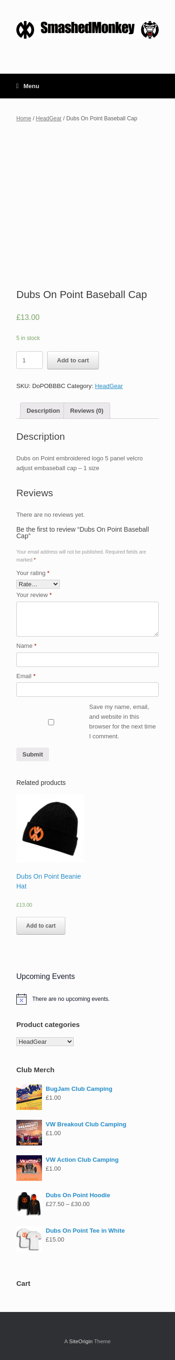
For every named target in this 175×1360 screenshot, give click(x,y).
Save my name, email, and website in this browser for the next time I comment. (122, 721)
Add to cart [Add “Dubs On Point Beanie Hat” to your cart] (41, 926)
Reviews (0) (87, 410)
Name (26, 645)
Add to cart (73, 360)
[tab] (43, 410)
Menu (27, 86)
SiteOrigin (81, 1341)
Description (43, 410)
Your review (34, 594)
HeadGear (49, 118)
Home (23, 118)
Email (25, 676)
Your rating (32, 572)
